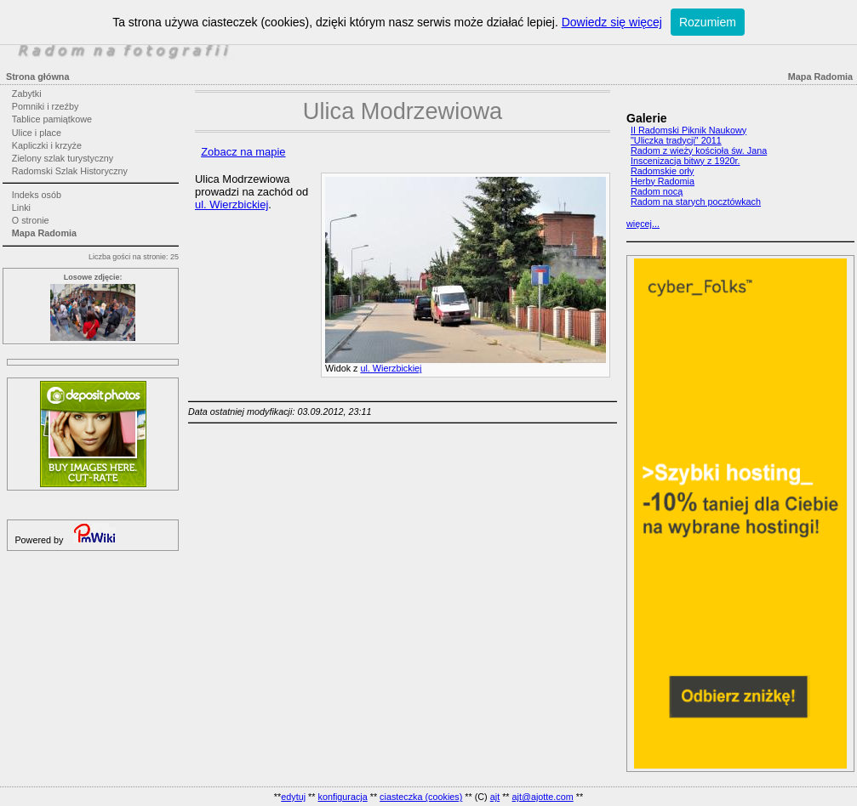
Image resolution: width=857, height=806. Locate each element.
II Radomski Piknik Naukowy (688, 130)
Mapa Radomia (44, 233)
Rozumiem (707, 22)
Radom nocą (657, 191)
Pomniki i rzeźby (45, 106)
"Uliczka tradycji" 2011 (676, 140)
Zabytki (27, 93)
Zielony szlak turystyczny (62, 158)
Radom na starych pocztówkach (696, 201)
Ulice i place (36, 133)
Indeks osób (36, 195)
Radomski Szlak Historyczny (70, 171)
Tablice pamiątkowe (52, 119)
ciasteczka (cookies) (421, 797)
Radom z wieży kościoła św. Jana (699, 150)
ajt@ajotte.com (543, 797)
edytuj (293, 797)
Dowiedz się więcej (612, 22)
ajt (495, 797)
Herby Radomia (662, 181)
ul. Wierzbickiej (390, 368)
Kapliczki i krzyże (47, 145)
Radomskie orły (662, 171)
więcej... (643, 224)
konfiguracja (342, 797)
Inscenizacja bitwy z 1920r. (685, 161)
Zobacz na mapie (243, 151)
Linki (21, 207)
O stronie (30, 220)
